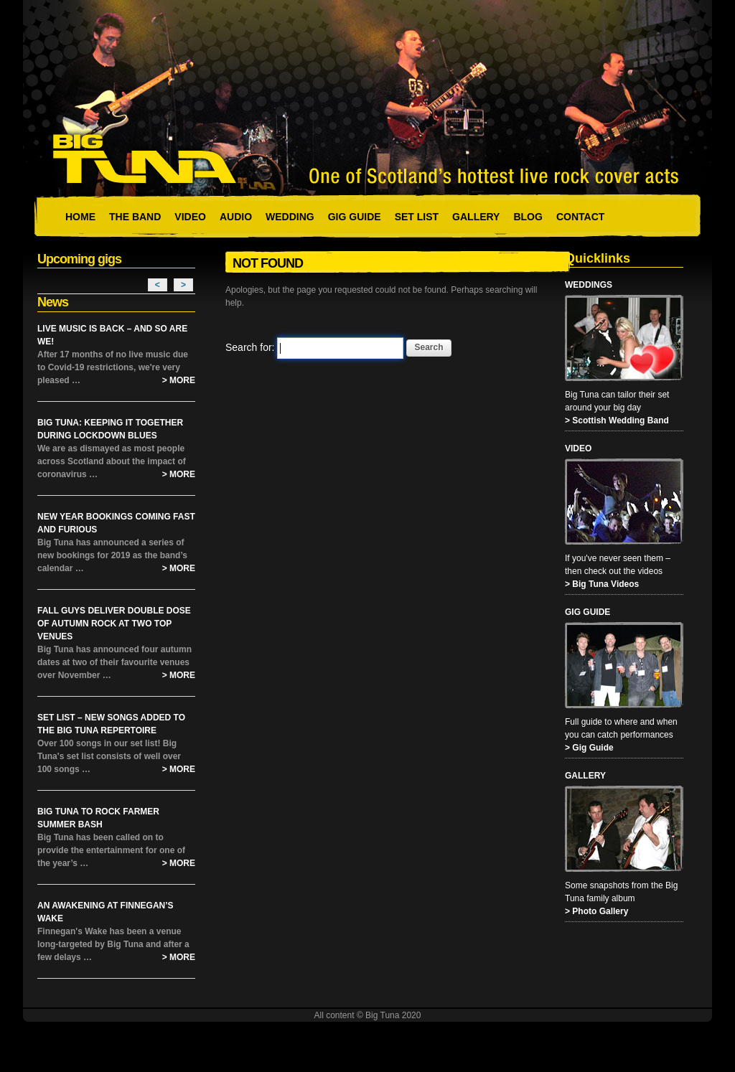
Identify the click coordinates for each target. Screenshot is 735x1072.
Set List (417, 216)
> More (178, 380)
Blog (527, 216)
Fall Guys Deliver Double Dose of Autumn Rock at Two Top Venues (114, 623)
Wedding (290, 216)
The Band (135, 216)
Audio (236, 216)
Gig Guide (354, 216)
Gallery (476, 216)
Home (80, 216)
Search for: (249, 347)
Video (190, 216)
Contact (580, 216)
